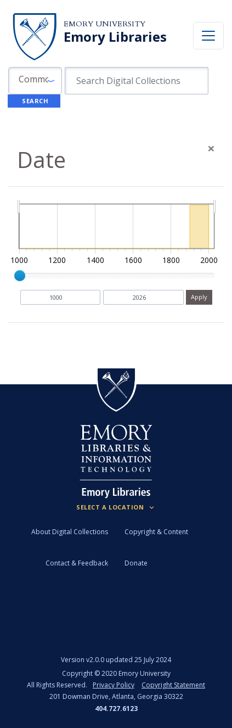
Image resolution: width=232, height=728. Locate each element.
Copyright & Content (156, 531)
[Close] (211, 148)
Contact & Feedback (77, 563)
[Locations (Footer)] (116, 507)
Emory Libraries (115, 36)
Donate (136, 563)
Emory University (104, 24)
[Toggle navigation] (208, 35)
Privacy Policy (113, 685)
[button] (35, 80)
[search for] (136, 80)
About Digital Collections (69, 531)
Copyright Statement (173, 685)
